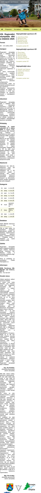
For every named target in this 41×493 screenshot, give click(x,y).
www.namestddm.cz (6, 226)
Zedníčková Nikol (23, 37)
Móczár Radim (22, 55)
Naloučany (21, 74)
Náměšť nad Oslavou (24, 69)
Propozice (8, 29)
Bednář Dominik (22, 41)
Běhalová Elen (22, 38)
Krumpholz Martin (23, 43)
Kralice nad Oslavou (24, 71)
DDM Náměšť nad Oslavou (9, 2)
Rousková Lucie (22, 40)
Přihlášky (26, 29)
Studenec (20, 75)
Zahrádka (20, 72)
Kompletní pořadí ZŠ (22, 46)
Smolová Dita (22, 54)
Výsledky (34, 29)
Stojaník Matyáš (22, 57)
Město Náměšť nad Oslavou (29, 2)
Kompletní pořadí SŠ (22, 61)
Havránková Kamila (23, 58)
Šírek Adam (21, 52)
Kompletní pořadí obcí (22, 78)
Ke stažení (17, 29)
